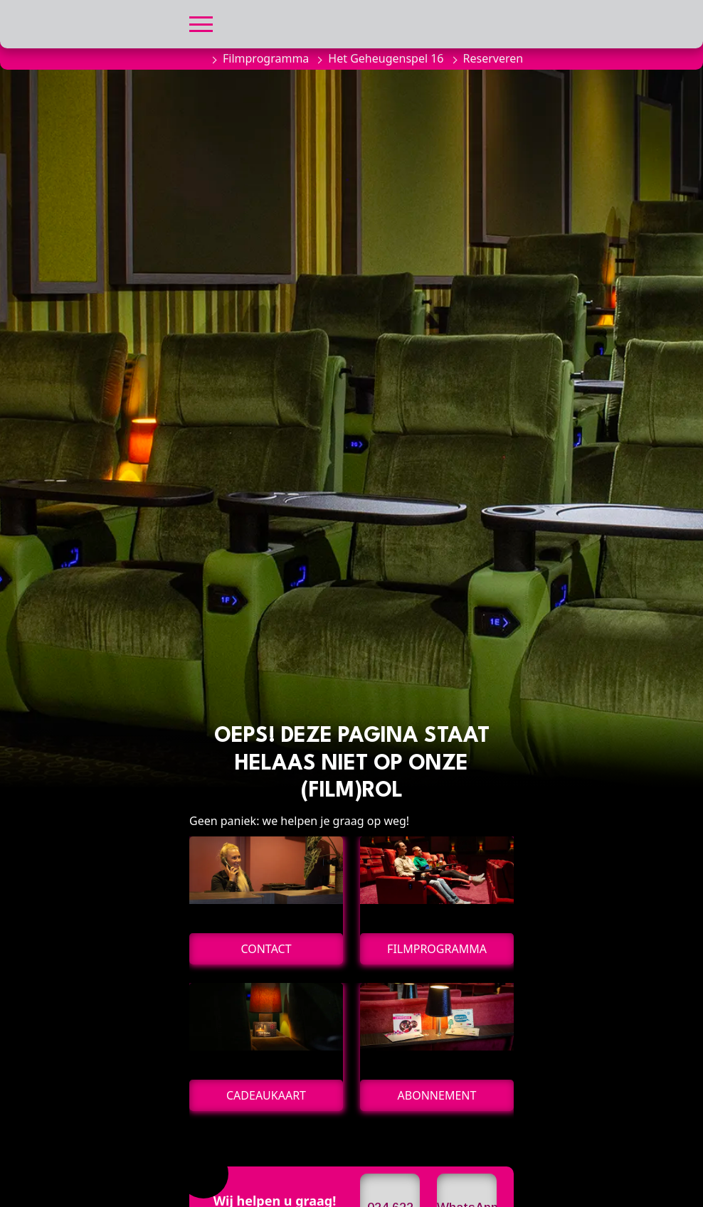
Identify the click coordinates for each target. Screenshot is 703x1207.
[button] (201, 22)
